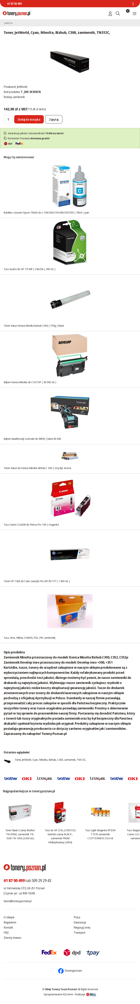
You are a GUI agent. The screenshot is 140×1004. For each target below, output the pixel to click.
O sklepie (9, 917)
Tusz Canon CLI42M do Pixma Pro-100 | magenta (31, 524)
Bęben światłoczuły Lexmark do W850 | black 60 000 (32, 438)
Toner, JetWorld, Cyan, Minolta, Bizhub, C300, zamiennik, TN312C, (50, 759)
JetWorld (22, 87)
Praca (77, 917)
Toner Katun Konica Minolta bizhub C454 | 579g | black (34, 325)
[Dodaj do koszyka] (29, 119)
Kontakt (8, 927)
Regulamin (10, 922)
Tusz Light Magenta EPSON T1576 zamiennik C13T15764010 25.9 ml (100, 834)
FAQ (6, 933)
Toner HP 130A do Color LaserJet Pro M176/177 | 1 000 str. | (37, 581)
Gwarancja (80, 922)
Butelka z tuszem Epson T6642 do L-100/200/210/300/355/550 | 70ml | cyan (46, 212)
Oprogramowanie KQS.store (58, 994)
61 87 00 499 (14, 4)
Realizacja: (85, 994)
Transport (79, 933)
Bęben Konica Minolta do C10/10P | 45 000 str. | (30, 382)
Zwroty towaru (12, 938)
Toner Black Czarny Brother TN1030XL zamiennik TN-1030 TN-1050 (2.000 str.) (20, 834)
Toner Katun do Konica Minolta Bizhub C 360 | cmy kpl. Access (37, 468)
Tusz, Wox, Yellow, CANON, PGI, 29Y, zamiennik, (30, 637)
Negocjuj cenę (82, 927)
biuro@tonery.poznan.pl (17, 901)
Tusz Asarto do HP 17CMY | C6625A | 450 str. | (30, 269)
